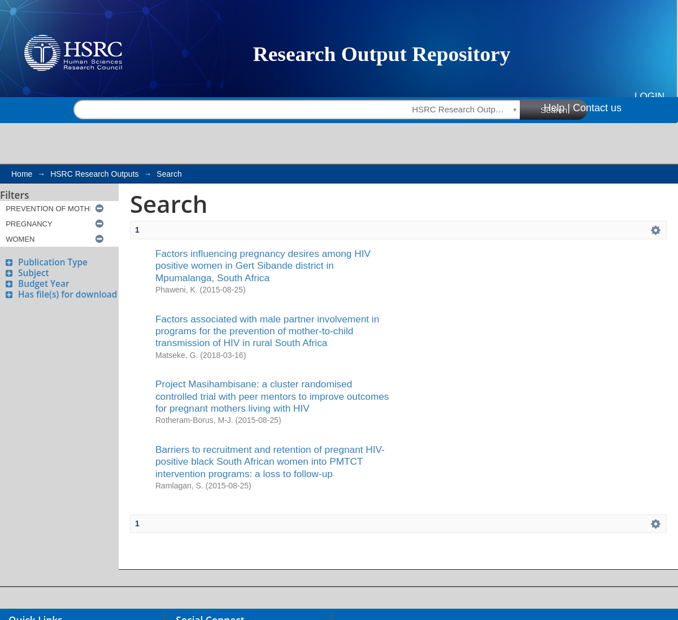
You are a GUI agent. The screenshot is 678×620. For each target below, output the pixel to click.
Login (649, 96)
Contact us (597, 107)
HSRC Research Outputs (94, 173)
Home (21, 173)
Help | (557, 107)
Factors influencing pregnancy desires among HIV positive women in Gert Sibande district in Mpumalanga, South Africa (263, 265)
